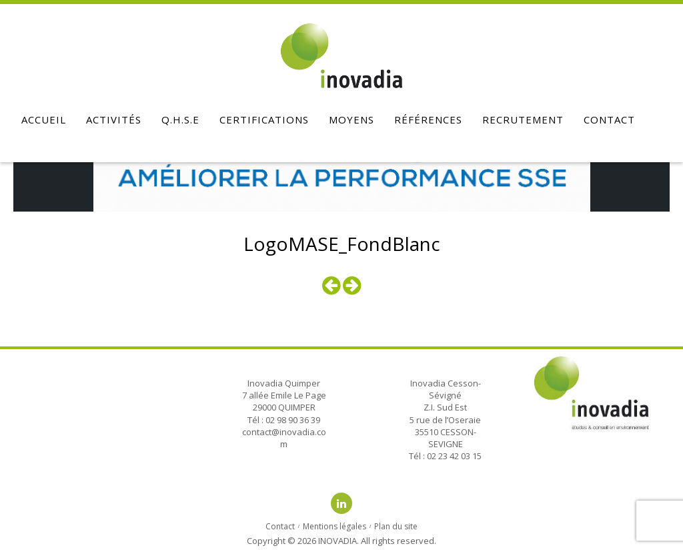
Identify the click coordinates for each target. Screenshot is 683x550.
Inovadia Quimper (283, 383)
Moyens (351, 119)
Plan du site (396, 526)
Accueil (43, 119)
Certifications (264, 119)
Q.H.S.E (180, 119)
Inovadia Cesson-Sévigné (445, 389)
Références (428, 119)
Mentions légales (334, 526)
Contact (609, 119)
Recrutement (523, 119)
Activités (113, 119)
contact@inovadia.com (284, 438)
